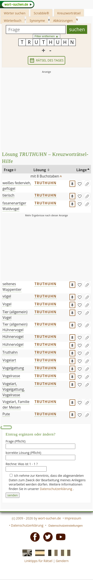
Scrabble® (41, 13)
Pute (6, 413)
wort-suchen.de (49, 518)
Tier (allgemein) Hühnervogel (14, 327)
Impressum (73, 518)
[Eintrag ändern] (87, 183)
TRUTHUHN (45, 182)
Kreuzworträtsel (69, 13)
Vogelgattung (13, 368)
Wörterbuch (12, 20)
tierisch (8, 195)
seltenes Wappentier (12, 286)
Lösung (40, 169)
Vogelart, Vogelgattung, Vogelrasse (13, 389)
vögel (6, 296)
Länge (81, 169)
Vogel (6, 304)
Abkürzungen (63, 20)
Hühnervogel (13, 336)
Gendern (62, 561)
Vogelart (9, 360)
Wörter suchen (14, 13)
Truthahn (9, 352)
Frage (8, 169)
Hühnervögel (13, 344)
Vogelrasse (11, 375)
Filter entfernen (46, 36)
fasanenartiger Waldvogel (14, 206)
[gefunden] (79, 183)
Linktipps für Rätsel (38, 561)
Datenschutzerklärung (56, 489)
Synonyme (37, 20)
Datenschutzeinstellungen (65, 525)
